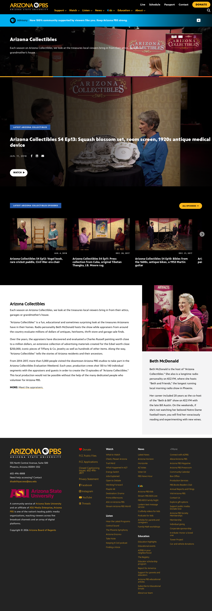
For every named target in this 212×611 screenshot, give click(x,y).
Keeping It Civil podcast (116, 543)
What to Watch (113, 454)
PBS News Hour (145, 476)
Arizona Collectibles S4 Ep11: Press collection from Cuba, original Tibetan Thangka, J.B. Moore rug (97, 262)
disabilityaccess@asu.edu (23, 481)
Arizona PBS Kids (145, 491)
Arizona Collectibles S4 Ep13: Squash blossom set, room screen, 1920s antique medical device (110, 142)
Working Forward (114, 485)
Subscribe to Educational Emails (149, 587)
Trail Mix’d (110, 463)
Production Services (179, 480)
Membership (176, 520)
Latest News (143, 454)
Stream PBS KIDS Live (147, 496)
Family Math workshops (149, 526)
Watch (109, 449)
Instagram (86, 491)
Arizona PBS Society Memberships (179, 514)
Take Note (111, 538)
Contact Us (175, 497)
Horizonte (143, 463)
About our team (145, 593)
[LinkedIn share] (38, 156)
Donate (85, 449)
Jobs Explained (112, 476)
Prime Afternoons (114, 497)
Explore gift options (179, 502)
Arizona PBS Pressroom (181, 467)
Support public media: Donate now (180, 507)
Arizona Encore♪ (114, 534)
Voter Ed (142, 472)
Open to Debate (113, 480)
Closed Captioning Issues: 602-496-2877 (89, 470)
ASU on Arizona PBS (115, 502)
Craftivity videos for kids (149, 511)
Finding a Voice (113, 547)
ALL (191, 206)
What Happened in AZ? (117, 467)
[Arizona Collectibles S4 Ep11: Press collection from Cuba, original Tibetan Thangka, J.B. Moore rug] (101, 219)
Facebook (85, 485)
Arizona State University (48, 503)
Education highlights (147, 541)
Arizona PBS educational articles (149, 580)
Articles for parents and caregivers (148, 521)
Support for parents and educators (149, 573)
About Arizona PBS (178, 459)
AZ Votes (142, 467)
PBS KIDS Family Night (148, 500)
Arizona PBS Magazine (180, 463)
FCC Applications (88, 461)
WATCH (19, 172)
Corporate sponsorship (180, 528)
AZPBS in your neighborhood (144, 551)
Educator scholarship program (147, 562)
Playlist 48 (110, 489)
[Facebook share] (33, 156)
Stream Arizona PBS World (118, 506)
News (141, 449)
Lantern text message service (148, 505)
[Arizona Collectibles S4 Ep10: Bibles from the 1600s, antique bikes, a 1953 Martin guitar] (163, 219)
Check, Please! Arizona (116, 459)
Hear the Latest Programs (118, 521)
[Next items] (202, 234)
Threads (85, 503)
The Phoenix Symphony (117, 530)
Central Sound (112, 525)
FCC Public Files (87, 455)
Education (143, 536)
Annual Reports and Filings (182, 489)
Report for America (147, 568)
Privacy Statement (89, 479)
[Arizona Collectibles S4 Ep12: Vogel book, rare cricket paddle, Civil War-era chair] (38, 219)
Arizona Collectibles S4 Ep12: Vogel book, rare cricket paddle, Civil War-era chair (36, 260)
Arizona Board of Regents (42, 530)
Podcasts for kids (145, 515)
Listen (109, 515)
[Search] (208, 10)
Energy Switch (112, 472)
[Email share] (44, 156)
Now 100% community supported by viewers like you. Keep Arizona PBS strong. (78, 20)
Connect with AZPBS (179, 454)
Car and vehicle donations (182, 544)
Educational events (146, 546)
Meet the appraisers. (31, 387)
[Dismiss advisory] (198, 20)
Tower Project (176, 539)
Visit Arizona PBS (177, 493)
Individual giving (177, 524)
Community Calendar (180, 472)
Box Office (175, 476)
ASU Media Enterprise (41, 507)
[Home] (29, 6)
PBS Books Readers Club (181, 485)
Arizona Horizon (146, 459)
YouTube (85, 497)
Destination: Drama (115, 493)
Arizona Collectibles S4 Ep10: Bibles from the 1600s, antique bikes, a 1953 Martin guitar (161, 262)
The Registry (143, 557)
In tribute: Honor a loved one (181, 534)
